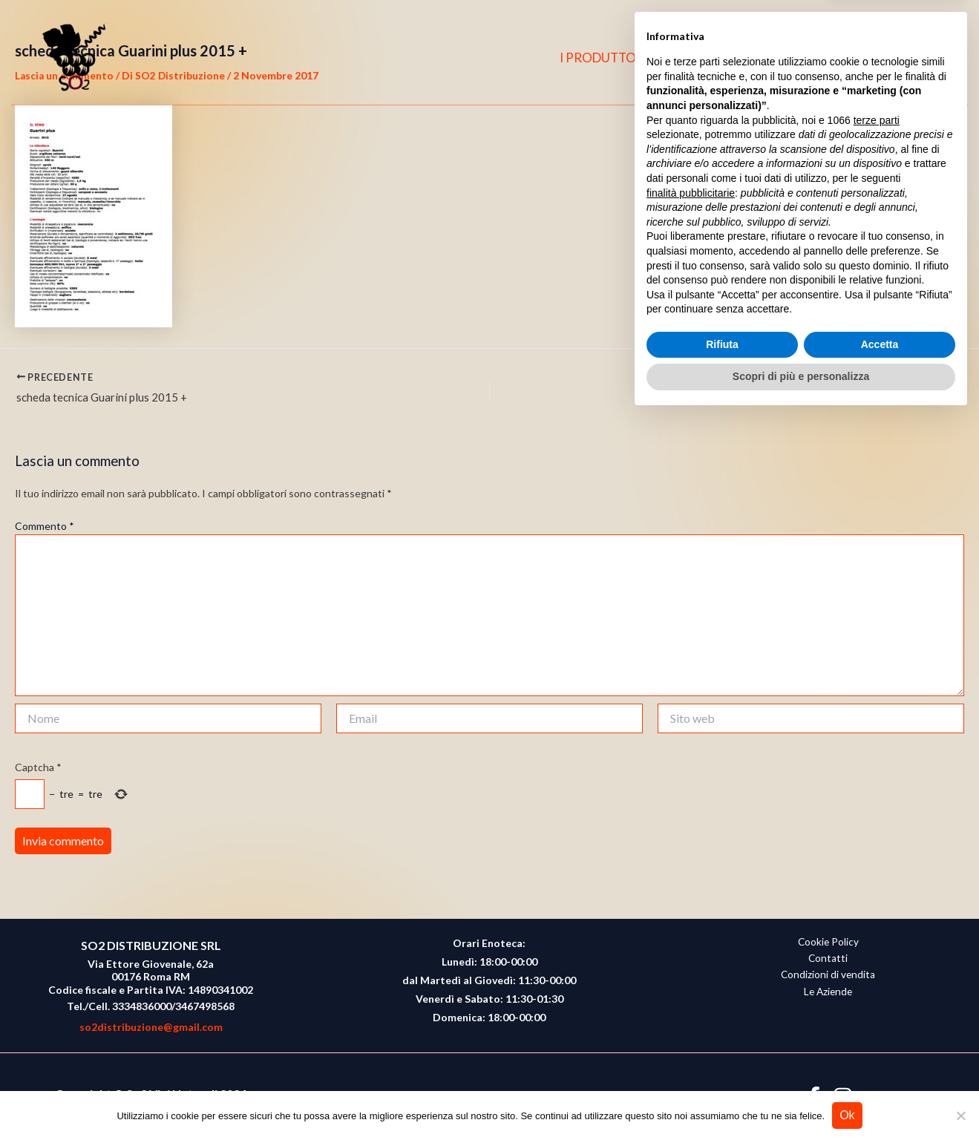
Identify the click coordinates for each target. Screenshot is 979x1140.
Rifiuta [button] (722, 1067)
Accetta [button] (880, 1067)
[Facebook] (874, 58)
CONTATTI (804, 57)
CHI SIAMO (716, 57)
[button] (935, 58)
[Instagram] (903, 58)
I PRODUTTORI (616, 57)
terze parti (877, 843)
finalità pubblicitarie (690, 915)
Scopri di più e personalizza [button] (801, 1099)
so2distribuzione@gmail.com (151, 1027)
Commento (44, 528)
